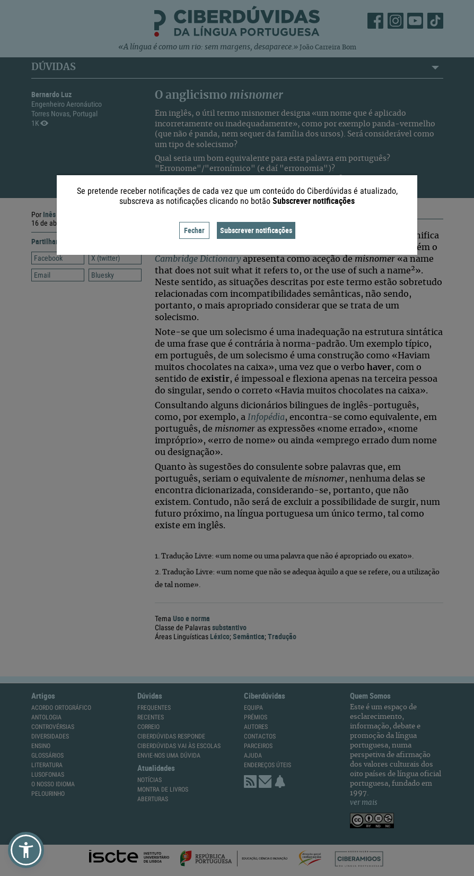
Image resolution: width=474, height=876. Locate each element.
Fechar (194, 230)
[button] (26, 850)
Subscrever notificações (256, 230)
